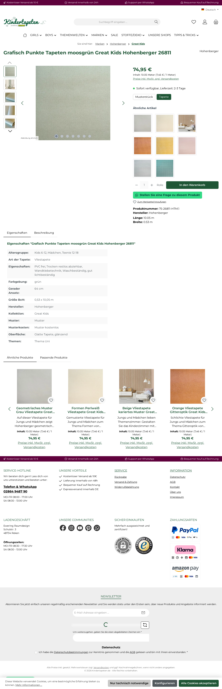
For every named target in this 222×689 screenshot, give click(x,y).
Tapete (164, 97)
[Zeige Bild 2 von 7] (62, 136)
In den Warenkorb (192, 185)
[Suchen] (156, 22)
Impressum (177, 497)
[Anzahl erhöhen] (151, 185)
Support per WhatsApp (141, 2)
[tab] (17, 233)
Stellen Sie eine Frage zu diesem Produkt (167, 195)
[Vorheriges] (22, 103)
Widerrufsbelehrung (126, 487)
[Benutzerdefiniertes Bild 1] (144, 545)
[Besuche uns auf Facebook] (63, 528)
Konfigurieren (165, 683)
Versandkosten (101, 667)
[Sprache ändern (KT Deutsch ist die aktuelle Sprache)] (210, 10)
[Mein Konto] (205, 22)
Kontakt (175, 487)
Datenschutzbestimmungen (71, 652)
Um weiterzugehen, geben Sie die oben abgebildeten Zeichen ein (107, 632)
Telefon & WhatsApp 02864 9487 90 (20, 489)
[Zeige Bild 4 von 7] (73, 136)
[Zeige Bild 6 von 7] (84, 136)
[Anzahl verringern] (136, 185)
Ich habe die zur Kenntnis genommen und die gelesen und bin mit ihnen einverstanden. (113, 652)
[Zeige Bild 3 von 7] (67, 136)
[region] (65, 103)
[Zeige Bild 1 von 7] (56, 136)
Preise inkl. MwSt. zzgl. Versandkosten (156, 78)
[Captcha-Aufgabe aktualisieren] (145, 625)
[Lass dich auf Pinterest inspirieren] (88, 528)
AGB (173, 482)
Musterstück (144, 97)
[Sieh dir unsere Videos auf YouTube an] (80, 528)
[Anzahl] (144, 185)
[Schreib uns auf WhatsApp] (97, 528)
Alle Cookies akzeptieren (198, 683)
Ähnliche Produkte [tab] (20, 357)
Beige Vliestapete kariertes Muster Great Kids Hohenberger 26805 (136, 410)
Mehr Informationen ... (28, 685)
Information (181, 470)
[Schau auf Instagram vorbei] (71, 528)
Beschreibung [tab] (44, 232)
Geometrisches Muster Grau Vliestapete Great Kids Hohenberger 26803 (34, 410)
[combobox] (113, 22)
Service (120, 470)
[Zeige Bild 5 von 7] (78, 136)
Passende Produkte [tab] (53, 357)
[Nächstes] (123, 103)
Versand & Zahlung (125, 482)
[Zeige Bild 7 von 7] (89, 136)
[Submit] (143, 613)
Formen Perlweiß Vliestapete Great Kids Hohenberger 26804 (85, 410)
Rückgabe (120, 476)
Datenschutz (177, 476)
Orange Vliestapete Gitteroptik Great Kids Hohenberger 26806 (187, 410)
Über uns (175, 492)
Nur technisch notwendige (129, 683)
